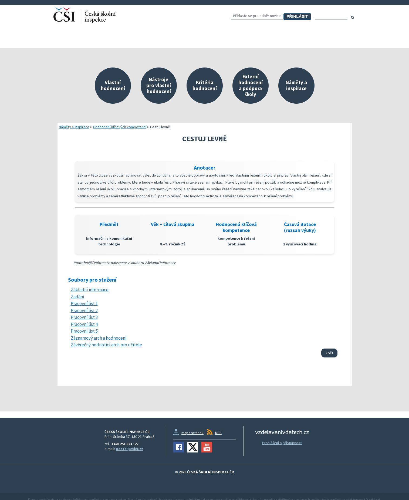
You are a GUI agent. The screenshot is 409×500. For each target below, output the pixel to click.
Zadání (77, 297)
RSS (218, 432)
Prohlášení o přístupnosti (282, 442)
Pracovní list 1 (84, 303)
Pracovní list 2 (84, 310)
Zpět (329, 352)
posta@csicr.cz (129, 448)
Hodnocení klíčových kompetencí (119, 126)
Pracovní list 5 (84, 331)
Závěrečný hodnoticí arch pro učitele (106, 345)
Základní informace (90, 290)
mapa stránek (192, 432)
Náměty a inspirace (74, 126)
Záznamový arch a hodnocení (99, 338)
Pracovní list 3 (84, 317)
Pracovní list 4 (84, 324)
